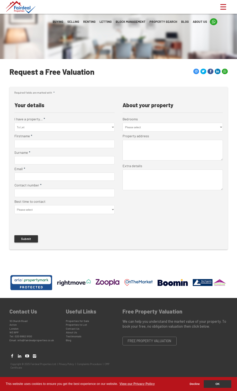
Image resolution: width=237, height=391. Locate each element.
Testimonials (73, 336)
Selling (73, 21)
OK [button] (217, 383)
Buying (58, 21)
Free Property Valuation (149, 341)
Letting (106, 21)
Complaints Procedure (89, 364)
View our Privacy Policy (137, 383)
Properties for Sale (77, 321)
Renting (89, 21)
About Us (200, 21)
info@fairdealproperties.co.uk (36, 340)
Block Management (131, 21)
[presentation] (39, 224)
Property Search (163, 21)
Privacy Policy (66, 364)
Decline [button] (195, 383)
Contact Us (72, 328)
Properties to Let (76, 324)
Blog (185, 21)
